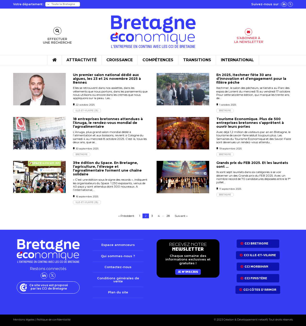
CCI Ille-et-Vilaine (260, 255)
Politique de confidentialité (53, 319)
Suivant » (181, 216)
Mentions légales (23, 319)
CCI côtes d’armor (259, 290)
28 (168, 216)
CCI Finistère (256, 278)
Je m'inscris (188, 272)
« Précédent (126, 216)
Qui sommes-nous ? (118, 256)
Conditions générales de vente (118, 279)
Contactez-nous (117, 267)
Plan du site (118, 292)
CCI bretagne (256, 243)
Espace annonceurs (118, 245)
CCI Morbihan (256, 267)
